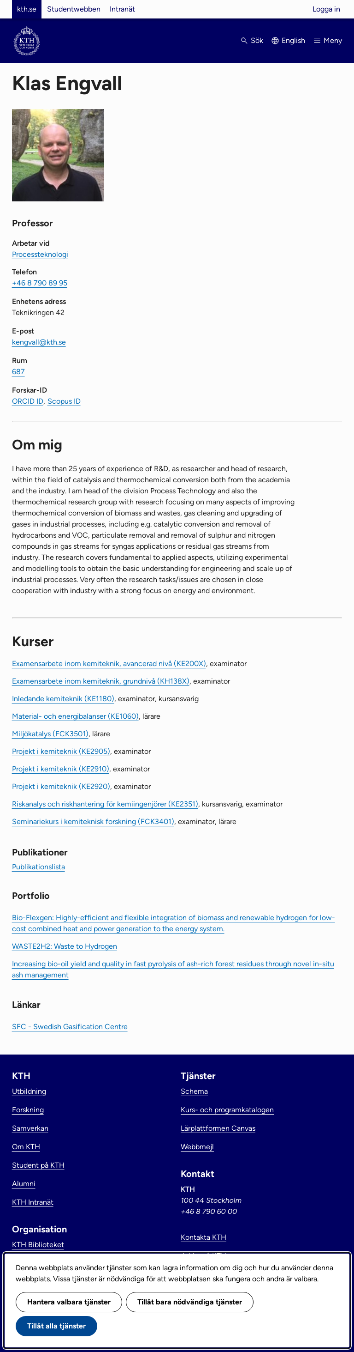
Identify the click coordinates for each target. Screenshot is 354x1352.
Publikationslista (38, 866)
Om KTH (26, 1146)
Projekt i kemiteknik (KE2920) (61, 786)
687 (18, 371)
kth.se (26, 9)
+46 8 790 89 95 (39, 283)
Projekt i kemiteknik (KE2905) (61, 751)
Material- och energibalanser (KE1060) (75, 716)
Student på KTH (38, 1165)
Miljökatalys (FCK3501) (50, 733)
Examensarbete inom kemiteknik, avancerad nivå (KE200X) (109, 663)
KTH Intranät (32, 1202)
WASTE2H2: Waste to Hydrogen (64, 946)
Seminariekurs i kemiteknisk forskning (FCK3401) (93, 821)
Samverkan (30, 1128)
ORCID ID (27, 401)
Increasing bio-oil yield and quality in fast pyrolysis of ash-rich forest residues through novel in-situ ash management (173, 969)
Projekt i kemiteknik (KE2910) (60, 768)
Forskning (28, 1109)
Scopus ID (64, 401)
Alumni (23, 1183)
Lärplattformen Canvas (218, 1128)
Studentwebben (73, 9)
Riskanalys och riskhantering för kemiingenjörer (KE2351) (105, 804)
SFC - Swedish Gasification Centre (70, 1026)
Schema (194, 1091)
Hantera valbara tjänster (69, 1301)
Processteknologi (40, 254)
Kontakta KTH (203, 1237)
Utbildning (29, 1091)
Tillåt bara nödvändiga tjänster (189, 1301)
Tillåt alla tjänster (56, 1326)
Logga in (326, 9)
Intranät (122, 9)
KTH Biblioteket (38, 1244)
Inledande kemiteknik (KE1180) (63, 698)
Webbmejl (197, 1146)
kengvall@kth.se (39, 342)
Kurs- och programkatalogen (227, 1109)
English (293, 40)
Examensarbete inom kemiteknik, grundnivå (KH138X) (100, 681)
